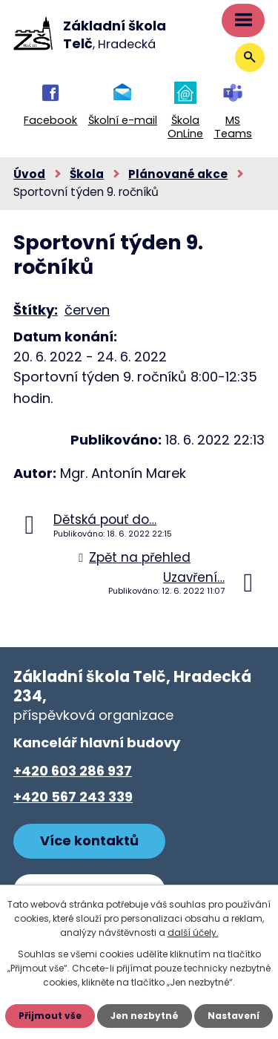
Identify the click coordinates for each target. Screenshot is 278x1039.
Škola (87, 174)
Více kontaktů (89, 840)
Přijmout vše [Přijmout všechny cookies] (50, 1015)
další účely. (193, 932)
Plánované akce (178, 174)
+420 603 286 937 (72, 770)
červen (87, 310)
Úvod (29, 174)
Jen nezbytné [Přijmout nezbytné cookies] (144, 1015)
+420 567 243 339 (73, 796)
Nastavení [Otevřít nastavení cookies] (233, 1015)
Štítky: (35, 310)
